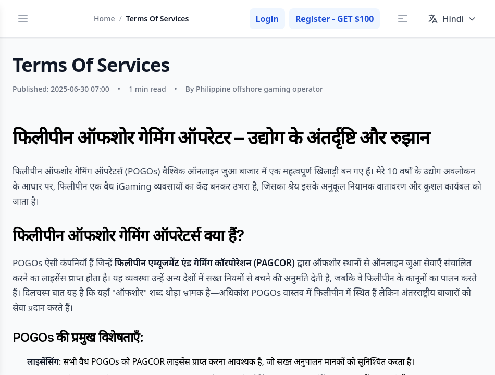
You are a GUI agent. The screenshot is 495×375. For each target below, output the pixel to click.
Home (104, 18)
